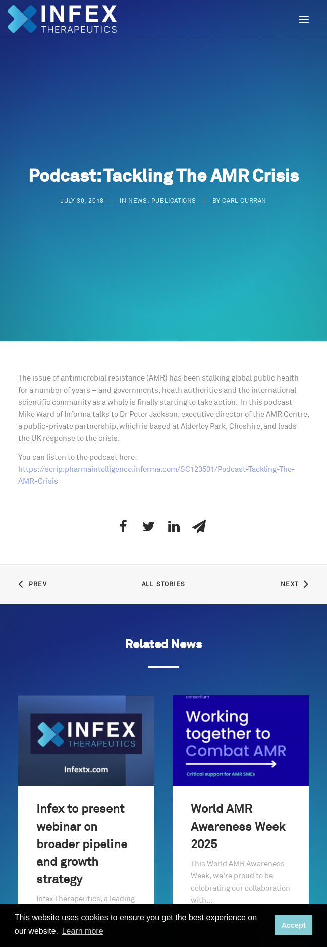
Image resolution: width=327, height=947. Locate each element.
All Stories (163, 575)
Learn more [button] (82, 931)
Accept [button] (294, 925)
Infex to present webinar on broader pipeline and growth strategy (81, 835)
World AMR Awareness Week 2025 (238, 818)
